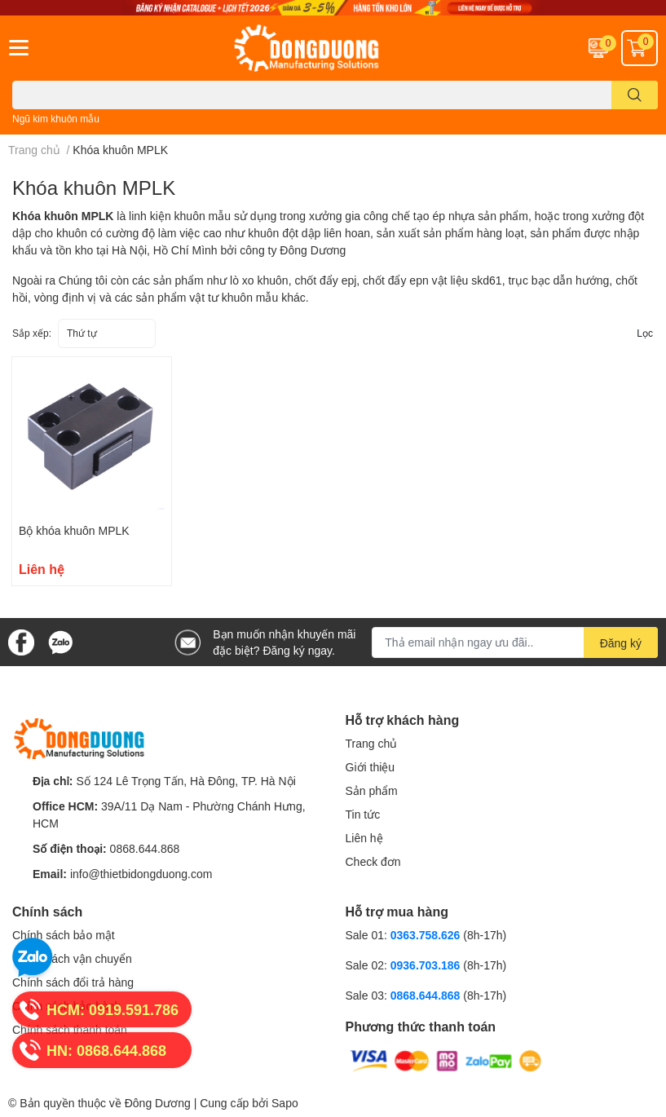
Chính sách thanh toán (69, 1029)
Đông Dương (158, 1103)
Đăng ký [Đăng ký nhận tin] (621, 643)
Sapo (284, 1103)
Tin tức (363, 814)
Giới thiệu (370, 767)
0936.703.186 (427, 965)
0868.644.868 (145, 848)
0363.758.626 (427, 935)
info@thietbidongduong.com (141, 874)
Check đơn (373, 861)
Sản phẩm (372, 790)
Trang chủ (372, 743)
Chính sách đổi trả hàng (73, 982)
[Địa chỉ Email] (515, 642)
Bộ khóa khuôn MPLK (74, 530)
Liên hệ (364, 838)
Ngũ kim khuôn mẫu (55, 119)
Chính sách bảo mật (63, 935)
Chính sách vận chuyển (72, 958)
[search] (634, 95)
